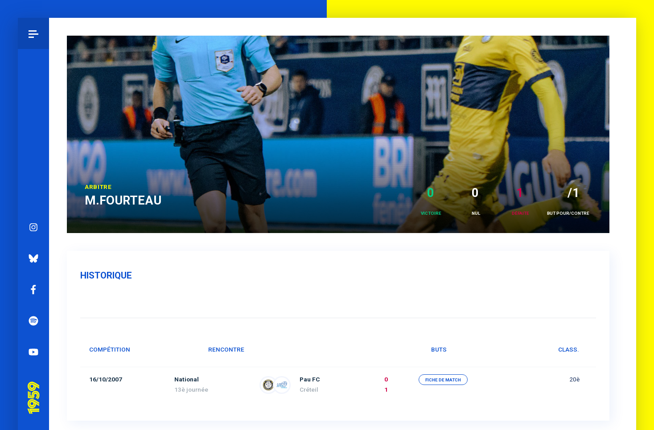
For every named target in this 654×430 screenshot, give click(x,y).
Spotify (33, 320)
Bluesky (33, 258)
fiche (443, 379)
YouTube (33, 352)
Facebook (33, 289)
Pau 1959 (33, 385)
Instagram (33, 227)
